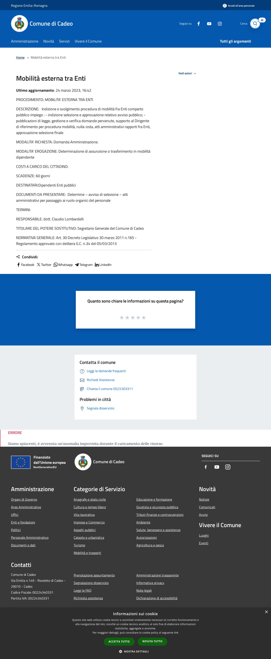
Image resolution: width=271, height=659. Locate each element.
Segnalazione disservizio (91, 582)
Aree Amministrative (26, 507)
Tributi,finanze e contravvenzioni (160, 514)
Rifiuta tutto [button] (152, 641)
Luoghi (204, 535)
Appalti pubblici (85, 529)
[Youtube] (206, 23)
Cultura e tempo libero (90, 507)
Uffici (14, 514)
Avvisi (203, 514)
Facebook (25, 264)
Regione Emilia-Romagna (29, 5)
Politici (16, 529)
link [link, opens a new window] (176, 632)
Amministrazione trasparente (157, 575)
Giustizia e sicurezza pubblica (157, 507)
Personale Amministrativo (29, 537)
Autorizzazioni (146, 537)
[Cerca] (255, 23)
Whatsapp (63, 264)
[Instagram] (217, 23)
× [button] (266, 612)
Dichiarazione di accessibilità (156, 598)
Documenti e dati (23, 545)
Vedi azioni (188, 73)
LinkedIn (103, 264)
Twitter (43, 264)
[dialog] (135, 633)
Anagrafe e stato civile (90, 499)
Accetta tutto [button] (119, 641)
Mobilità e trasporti (87, 552)
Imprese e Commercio (89, 522)
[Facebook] (196, 23)
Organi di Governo (24, 499)
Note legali (144, 590)
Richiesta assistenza (88, 598)
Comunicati (207, 507)
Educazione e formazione (154, 499)
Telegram (83, 264)
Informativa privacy (150, 582)
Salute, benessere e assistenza (158, 529)
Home (20, 57)
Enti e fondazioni (23, 522)
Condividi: (27, 257)
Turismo (79, 545)
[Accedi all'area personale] (238, 6)
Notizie (204, 499)
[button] (135, 651)
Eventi (203, 543)
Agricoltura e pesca (150, 545)
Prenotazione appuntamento (94, 575)
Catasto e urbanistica (89, 537)
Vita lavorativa (84, 514)
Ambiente (143, 522)
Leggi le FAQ (82, 590)
